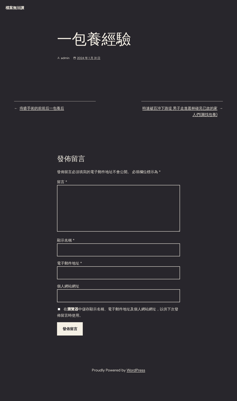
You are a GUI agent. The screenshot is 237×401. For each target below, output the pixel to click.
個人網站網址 (68, 286)
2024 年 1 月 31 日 (88, 58)
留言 (62, 181)
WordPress (136, 370)
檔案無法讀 (15, 7)
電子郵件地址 (69, 263)
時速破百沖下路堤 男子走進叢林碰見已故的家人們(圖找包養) (179, 111)
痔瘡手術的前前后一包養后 (42, 108)
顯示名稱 (66, 240)
